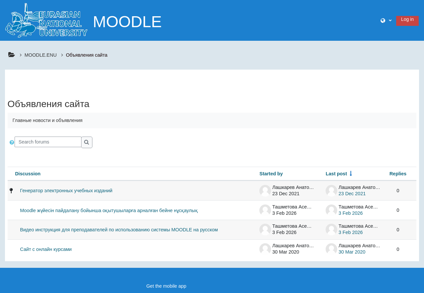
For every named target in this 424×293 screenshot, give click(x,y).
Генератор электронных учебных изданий (66, 190)
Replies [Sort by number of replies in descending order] (398, 173)
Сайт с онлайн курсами (46, 249)
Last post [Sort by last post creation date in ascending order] (336, 173)
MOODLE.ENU (41, 55)
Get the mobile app (166, 286)
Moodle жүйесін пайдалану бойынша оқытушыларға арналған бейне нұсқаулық (109, 210)
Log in (407, 19)
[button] (386, 21)
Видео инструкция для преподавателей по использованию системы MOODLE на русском (119, 229)
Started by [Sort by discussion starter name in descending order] (271, 173)
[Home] (46, 20)
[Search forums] (48, 142)
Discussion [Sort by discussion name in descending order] (27, 173)
